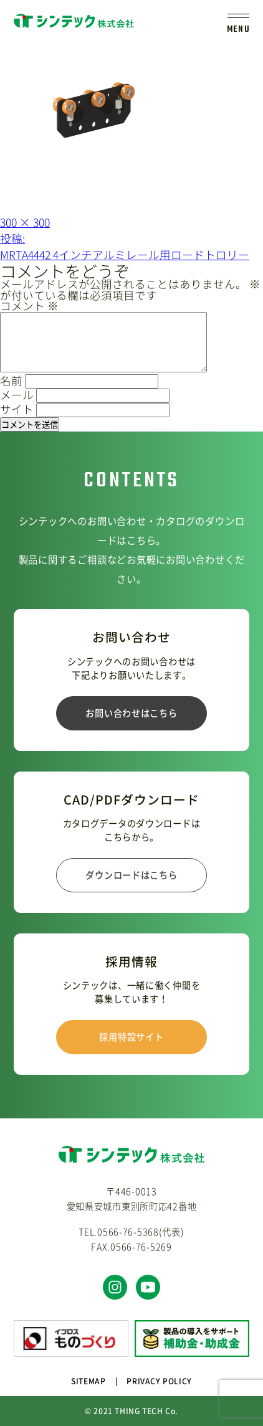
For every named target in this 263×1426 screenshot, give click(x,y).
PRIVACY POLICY (159, 1381)
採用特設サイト (131, 1037)
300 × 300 (25, 222)
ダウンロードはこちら (131, 875)
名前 (11, 380)
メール (17, 395)
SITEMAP (88, 1381)
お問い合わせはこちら (131, 713)
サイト (17, 409)
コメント (29, 306)
